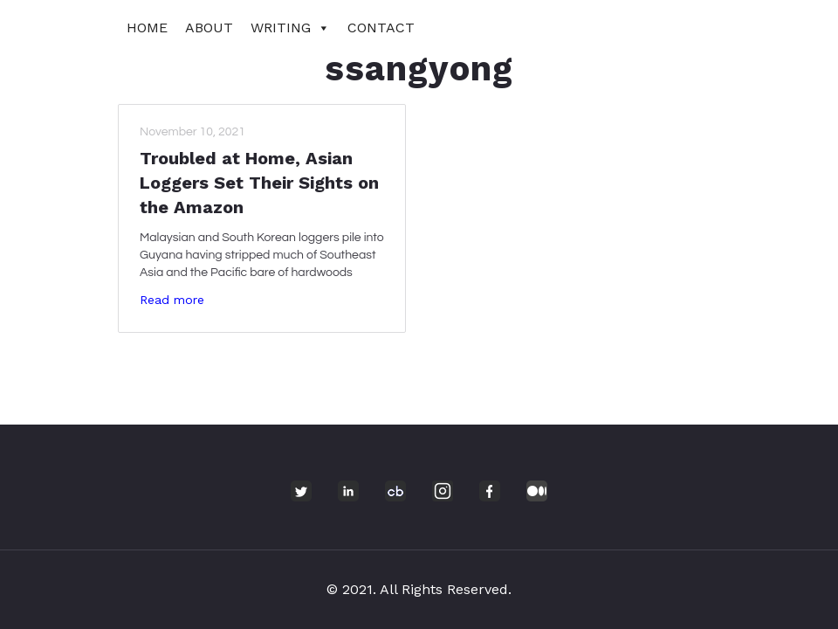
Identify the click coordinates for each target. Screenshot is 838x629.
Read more (172, 300)
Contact (381, 27)
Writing (290, 27)
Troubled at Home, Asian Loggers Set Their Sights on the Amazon (259, 183)
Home (147, 27)
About (209, 27)
